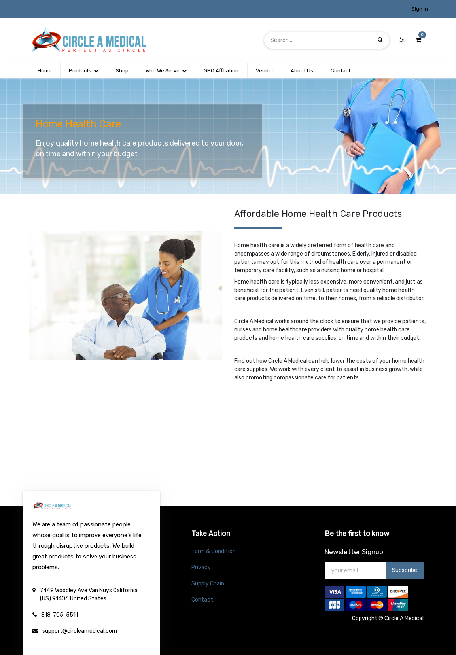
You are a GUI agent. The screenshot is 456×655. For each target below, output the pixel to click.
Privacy (201, 567)
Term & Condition (213, 551)
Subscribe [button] (404, 570)
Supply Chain (207, 583)
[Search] (380, 40)
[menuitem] (44, 71)
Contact (202, 599)
